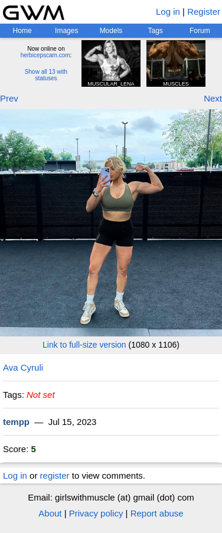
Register (203, 11)
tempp (16, 422)
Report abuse (157, 513)
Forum (200, 31)
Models (111, 31)
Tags (155, 31)
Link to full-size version (84, 344)
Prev (9, 98)
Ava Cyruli (23, 367)
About (49, 513)
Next (213, 98)
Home (22, 31)
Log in (168, 11)
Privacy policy (96, 513)
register (55, 475)
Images (66, 31)
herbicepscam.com (45, 55)
